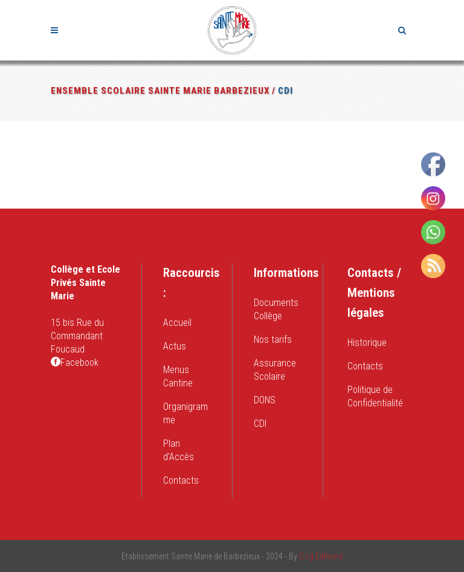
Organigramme (185, 413)
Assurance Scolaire (275, 369)
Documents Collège (276, 309)
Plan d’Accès (178, 450)
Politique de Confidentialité (375, 396)
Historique (367, 342)
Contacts (181, 480)
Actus (174, 346)
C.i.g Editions (321, 556)
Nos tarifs (273, 339)
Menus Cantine (178, 376)
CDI (260, 423)
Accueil (177, 322)
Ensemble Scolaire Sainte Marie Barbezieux (160, 90)
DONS (265, 400)
